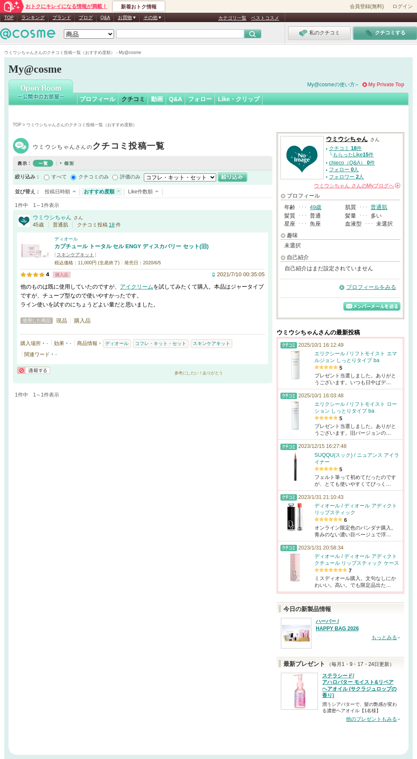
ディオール (66, 238)
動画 (157, 99)
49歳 (315, 207)
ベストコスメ (265, 17)
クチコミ (133, 99)
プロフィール (97, 99)
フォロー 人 (344, 170)
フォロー (200, 99)
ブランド (61, 17)
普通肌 (379, 207)
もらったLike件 (353, 155)
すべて (59, 177)
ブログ (86, 17)
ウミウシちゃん (99, 147)
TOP (9, 17)
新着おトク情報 (139, 7)
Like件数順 (140, 192)
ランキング (33, 17)
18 (112, 225)
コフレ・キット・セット (160, 343)
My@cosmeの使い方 (331, 85)
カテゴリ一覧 (232, 17)
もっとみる (384, 637)
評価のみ (130, 177)
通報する (33, 370)
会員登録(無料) (367, 6)
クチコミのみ (93, 177)
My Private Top (386, 85)
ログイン (402, 6)
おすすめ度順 (99, 192)
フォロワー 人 (346, 177)
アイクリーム (136, 286)
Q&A (105, 17)
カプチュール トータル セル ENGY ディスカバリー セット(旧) (131, 246)
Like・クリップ (239, 99)
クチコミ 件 (345, 148)
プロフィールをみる (371, 287)
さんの (357, 186)
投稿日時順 (57, 192)
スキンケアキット (75, 254)
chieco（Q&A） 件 (352, 163)
